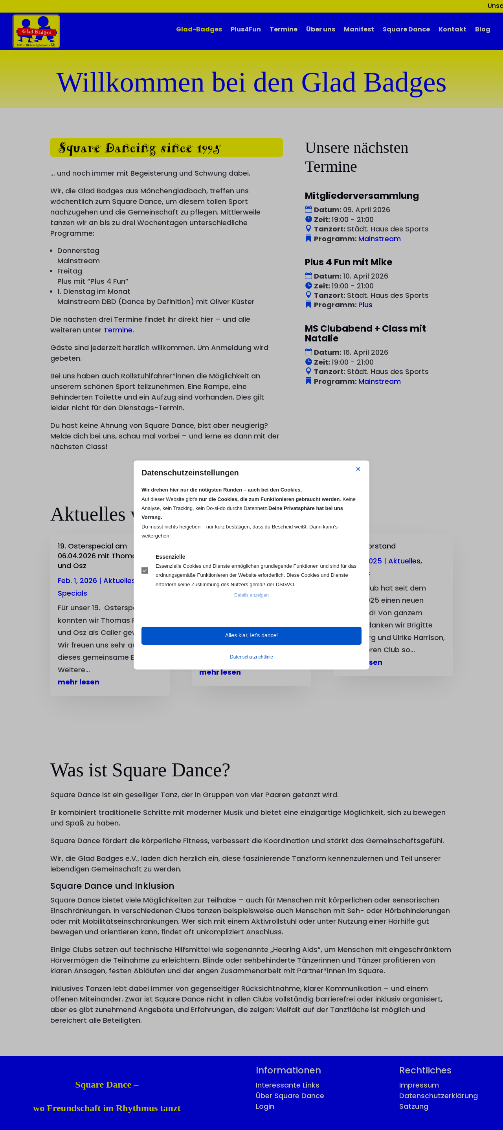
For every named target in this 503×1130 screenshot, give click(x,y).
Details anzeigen (251, 595)
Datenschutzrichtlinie (251, 657)
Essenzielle (170, 557)
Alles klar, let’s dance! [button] (251, 635)
